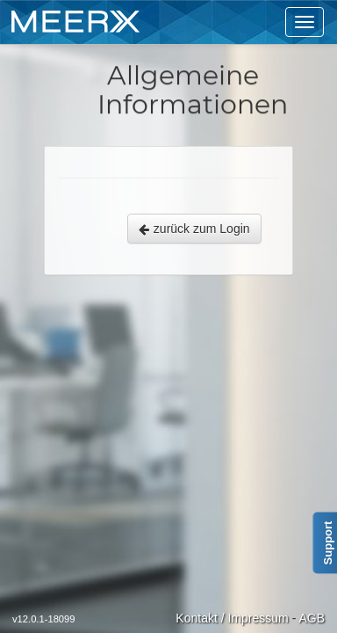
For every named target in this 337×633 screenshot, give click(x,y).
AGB (311, 618)
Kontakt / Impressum (232, 618)
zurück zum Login (194, 229)
